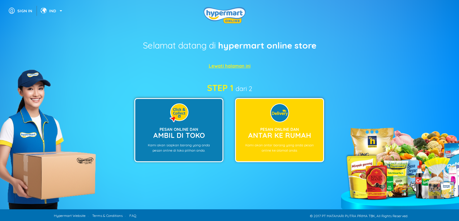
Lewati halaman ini (230, 66)
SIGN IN (24, 10)
